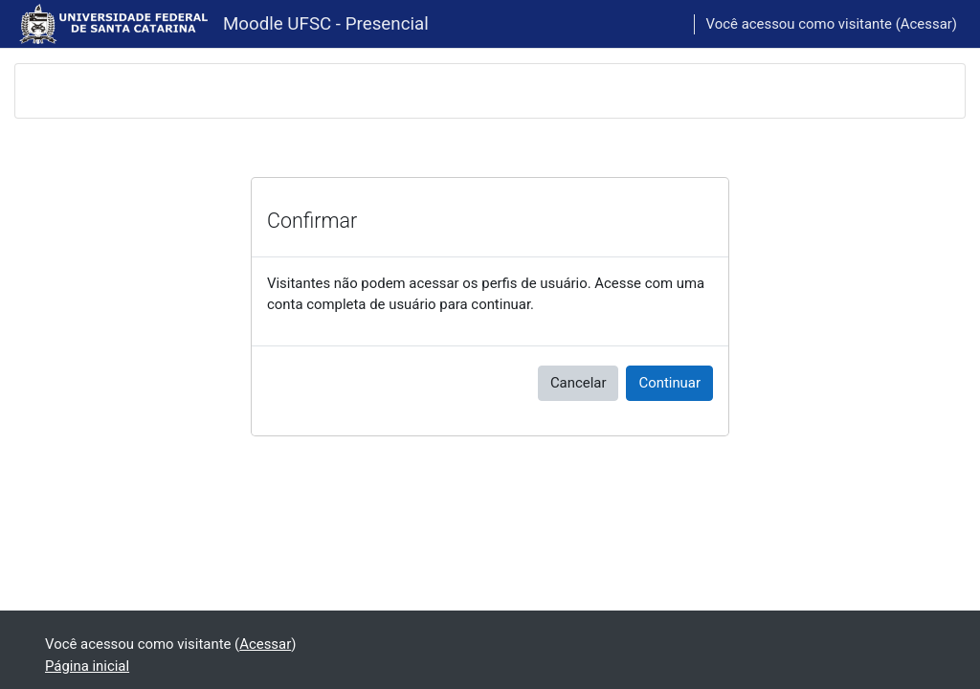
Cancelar (578, 382)
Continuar (669, 382)
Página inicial (87, 666)
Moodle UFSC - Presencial (326, 23)
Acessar (926, 24)
